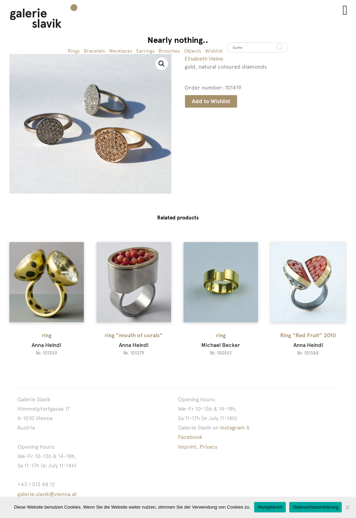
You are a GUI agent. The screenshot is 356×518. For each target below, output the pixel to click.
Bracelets (94, 51)
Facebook (190, 437)
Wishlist (213, 51)
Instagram (232, 427)
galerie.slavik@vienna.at (47, 494)
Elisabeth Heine (204, 58)
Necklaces (120, 51)
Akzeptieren (270, 507)
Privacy (208, 446)
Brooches (169, 51)
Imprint (187, 446)
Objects (192, 51)
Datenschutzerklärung (315, 507)
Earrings (145, 51)
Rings (74, 51)
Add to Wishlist (211, 101)
